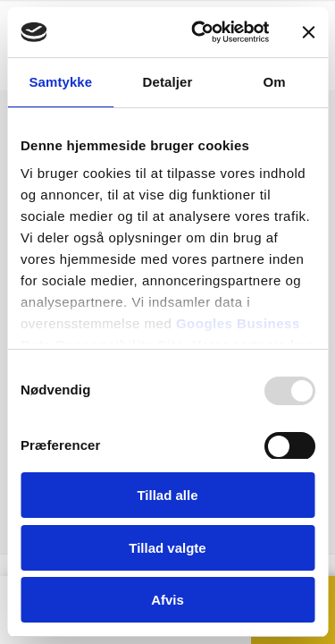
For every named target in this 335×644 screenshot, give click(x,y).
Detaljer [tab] (168, 81)
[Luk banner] (308, 32)
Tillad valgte (167, 547)
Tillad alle (167, 495)
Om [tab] (275, 81)
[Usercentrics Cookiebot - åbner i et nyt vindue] (199, 32)
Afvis (167, 599)
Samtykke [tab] (60, 81)
